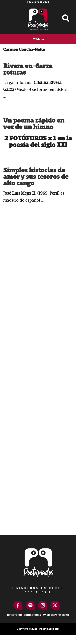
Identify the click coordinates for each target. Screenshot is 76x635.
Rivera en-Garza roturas (27, 69)
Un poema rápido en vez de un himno (33, 123)
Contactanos (32, 615)
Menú (40, 39)
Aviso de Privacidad (56, 615)
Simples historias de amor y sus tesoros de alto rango (35, 177)
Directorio (14, 615)
